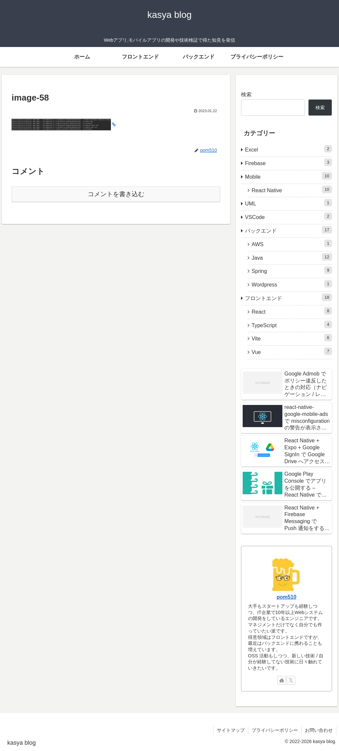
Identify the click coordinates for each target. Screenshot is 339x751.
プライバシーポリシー (275, 730)
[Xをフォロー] (291, 680)
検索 (246, 94)
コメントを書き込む (116, 194)
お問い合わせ (319, 730)
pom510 (286, 597)
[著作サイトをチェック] (281, 680)
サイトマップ (231, 730)
